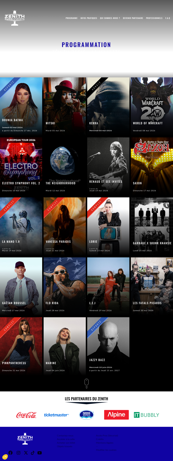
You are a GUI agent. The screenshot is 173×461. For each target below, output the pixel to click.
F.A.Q (167, 18)
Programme (72, 18)
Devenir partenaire (133, 18)
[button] (5, 457)
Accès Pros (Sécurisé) (107, 435)
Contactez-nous (65, 435)
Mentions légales (104, 442)
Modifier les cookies (106, 449)
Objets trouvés (64, 446)
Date (141, 70)
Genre (154, 70)
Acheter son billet (66, 442)
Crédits (100, 439)
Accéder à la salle (66, 439)
